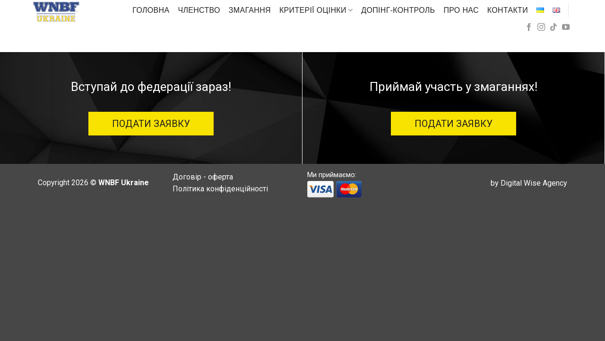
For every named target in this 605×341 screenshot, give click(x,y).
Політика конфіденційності (220, 188)
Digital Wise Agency (534, 183)
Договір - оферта (203, 176)
